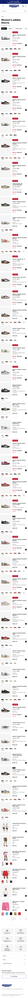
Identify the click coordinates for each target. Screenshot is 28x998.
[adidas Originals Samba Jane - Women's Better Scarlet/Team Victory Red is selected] (2, 645)
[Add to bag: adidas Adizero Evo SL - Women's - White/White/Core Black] (26, 731)
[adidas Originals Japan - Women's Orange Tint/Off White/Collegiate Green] (15, 663)
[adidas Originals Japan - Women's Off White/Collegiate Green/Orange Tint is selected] (2, 361)
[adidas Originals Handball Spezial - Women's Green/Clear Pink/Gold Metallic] (19, 158)
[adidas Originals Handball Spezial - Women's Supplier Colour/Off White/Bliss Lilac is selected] (2, 799)
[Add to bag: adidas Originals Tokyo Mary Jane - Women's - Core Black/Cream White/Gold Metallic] (26, 413)
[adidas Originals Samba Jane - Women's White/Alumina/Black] (11, 532)
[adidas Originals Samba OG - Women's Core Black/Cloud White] (11, 49)
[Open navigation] (3, 6)
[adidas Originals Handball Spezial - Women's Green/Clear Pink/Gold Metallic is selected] (2, 592)
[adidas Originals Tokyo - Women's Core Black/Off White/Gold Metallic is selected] (2, 92)
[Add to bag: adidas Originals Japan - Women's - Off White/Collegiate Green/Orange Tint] (26, 358)
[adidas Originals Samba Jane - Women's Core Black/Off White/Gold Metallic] (6, 230)
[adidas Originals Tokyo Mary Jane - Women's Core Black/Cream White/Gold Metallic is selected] (2, 417)
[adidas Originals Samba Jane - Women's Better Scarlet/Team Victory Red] (11, 230)
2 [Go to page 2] (15, 919)
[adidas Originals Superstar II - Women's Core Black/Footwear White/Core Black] (6, 435)
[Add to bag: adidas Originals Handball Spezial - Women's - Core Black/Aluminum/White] (26, 567)
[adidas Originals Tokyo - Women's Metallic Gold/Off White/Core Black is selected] (2, 748)
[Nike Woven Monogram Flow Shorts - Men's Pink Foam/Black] (6, 881)
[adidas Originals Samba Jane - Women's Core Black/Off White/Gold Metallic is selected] (2, 532)
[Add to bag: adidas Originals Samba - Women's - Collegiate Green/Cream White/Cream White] (26, 212)
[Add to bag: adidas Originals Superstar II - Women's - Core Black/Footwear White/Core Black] (26, 395)
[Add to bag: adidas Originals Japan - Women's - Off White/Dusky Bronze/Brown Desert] (26, 659)
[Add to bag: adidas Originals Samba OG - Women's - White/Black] (26, 45)
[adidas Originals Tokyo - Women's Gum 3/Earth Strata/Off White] (11, 92)
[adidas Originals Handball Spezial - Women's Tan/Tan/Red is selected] (2, 251)
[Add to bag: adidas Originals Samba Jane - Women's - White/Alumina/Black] (26, 226)
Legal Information (14, 963)
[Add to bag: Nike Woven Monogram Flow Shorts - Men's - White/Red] (26, 878)
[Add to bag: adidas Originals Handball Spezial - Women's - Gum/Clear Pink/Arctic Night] (26, 550)
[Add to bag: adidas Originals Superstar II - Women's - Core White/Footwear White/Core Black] (26, 432)
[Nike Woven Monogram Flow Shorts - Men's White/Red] (11, 864)
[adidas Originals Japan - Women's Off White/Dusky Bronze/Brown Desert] (11, 361)
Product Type (19, 28)
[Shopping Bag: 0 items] (25, 6)
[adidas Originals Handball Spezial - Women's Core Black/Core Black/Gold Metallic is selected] (2, 699)
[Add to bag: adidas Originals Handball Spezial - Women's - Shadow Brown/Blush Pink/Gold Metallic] (26, 624)
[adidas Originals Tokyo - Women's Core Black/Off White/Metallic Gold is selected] (2, 135)
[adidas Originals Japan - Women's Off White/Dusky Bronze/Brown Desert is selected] (2, 663)
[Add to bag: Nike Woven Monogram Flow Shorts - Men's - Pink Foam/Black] (26, 860)
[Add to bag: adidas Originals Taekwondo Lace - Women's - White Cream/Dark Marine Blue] (26, 763)
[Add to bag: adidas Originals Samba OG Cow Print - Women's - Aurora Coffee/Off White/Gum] (26, 304)
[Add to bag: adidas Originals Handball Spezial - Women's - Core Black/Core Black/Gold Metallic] (26, 696)
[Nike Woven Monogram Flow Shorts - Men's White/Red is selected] (2, 881)
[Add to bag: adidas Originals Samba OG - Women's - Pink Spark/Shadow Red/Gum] (26, 470)
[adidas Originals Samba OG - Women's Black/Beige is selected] (2, 70)
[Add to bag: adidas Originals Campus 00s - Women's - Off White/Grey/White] (26, 379)
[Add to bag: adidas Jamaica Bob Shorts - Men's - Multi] (26, 846)
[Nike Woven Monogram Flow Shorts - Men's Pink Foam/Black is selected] (2, 864)
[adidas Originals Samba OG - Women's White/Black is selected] (2, 49)
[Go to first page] (2, 919)
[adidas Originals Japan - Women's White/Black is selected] (2, 681)
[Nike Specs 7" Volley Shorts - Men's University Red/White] (19, 914)
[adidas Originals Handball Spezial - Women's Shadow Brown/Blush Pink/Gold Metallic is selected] (2, 627)
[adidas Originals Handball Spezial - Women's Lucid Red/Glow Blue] (15, 158)
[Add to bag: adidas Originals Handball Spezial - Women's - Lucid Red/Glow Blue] (26, 492)
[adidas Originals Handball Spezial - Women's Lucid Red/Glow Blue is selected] (2, 495)
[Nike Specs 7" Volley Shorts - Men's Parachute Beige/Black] (15, 914)
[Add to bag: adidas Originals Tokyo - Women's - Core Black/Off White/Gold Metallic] (26, 88)
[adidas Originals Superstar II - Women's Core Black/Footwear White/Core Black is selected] (2, 398)
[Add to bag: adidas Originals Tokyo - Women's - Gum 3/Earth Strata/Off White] (26, 336)
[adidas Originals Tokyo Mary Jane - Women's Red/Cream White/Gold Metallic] (6, 417)
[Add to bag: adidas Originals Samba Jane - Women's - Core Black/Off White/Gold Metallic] (26, 528)
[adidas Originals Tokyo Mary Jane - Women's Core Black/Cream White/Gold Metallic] (6, 817)
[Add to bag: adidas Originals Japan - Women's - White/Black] (26, 677)
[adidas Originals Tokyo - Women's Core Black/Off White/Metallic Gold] (15, 92)
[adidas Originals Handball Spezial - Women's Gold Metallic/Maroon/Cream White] (15, 251)
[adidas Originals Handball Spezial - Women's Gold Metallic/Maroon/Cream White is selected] (2, 158)
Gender (11, 28)
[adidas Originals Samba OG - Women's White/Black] (11, 70)
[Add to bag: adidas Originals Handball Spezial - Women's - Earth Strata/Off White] (26, 319)
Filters (4, 28)
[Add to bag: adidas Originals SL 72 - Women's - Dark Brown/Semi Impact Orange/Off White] (26, 269)
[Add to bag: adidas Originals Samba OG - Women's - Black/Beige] (26, 67)
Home (2, 16)
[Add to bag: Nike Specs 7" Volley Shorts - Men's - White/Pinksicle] (26, 910)
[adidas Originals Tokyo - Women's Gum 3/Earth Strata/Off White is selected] (2, 340)
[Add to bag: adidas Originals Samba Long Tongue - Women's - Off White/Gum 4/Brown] (26, 511)
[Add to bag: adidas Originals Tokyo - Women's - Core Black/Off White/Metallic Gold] (26, 131)
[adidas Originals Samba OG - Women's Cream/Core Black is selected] (2, 113)
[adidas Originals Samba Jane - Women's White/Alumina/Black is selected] (2, 230)
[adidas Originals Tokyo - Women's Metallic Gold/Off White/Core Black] (6, 92)
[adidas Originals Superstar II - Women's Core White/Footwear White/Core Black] (6, 398)
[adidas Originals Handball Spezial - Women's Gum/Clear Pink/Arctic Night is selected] (2, 553)
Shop (14, 959)
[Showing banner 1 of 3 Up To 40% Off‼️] (14, 2)
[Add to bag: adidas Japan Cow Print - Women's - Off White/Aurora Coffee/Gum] (26, 286)
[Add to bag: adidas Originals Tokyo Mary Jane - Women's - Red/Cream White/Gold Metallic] (26, 814)
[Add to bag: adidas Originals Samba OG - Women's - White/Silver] (26, 176)
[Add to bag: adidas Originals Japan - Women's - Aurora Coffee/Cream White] (26, 777)
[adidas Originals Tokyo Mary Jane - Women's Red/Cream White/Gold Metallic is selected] (2, 817)
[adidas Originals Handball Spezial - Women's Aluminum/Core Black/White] (6, 158)
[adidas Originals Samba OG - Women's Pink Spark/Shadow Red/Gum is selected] (2, 474)
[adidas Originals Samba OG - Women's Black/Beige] (19, 49)
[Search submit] (25, 11)
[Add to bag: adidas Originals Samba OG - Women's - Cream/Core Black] (26, 110)
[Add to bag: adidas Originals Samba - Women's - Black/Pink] (26, 716)
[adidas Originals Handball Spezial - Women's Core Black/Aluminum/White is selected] (2, 571)
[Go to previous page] (7, 919)
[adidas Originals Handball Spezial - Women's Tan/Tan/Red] (11, 158)
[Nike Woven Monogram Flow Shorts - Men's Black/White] (6, 864)
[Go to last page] (26, 919)
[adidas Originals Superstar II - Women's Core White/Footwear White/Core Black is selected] (2, 435)
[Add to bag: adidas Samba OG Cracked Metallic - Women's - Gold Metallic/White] (26, 194)
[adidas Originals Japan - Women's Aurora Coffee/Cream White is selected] (2, 781)
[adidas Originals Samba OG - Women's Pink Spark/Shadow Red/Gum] (15, 49)
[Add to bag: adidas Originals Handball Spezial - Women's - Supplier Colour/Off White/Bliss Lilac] (26, 796)
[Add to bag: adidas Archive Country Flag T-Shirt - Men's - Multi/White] (26, 896)
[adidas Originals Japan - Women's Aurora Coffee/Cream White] (6, 361)
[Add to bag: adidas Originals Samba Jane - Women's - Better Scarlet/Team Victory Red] (26, 642)
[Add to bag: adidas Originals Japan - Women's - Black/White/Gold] (26, 452)
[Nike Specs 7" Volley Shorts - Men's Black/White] (11, 914)
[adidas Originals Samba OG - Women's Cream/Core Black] (6, 49)
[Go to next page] (21, 919)
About (14, 955)
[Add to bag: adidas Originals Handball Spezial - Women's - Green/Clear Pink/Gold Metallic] (26, 589)
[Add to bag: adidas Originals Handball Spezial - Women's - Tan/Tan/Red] (26, 248)
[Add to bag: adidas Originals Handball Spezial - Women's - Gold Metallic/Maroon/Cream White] (26, 154)
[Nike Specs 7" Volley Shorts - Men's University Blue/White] (6, 914)
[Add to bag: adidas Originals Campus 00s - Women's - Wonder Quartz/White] (26, 609)
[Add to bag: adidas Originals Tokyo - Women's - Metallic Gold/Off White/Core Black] (26, 745)
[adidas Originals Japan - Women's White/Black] (15, 361)
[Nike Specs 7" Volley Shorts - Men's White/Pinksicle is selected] (2, 914)
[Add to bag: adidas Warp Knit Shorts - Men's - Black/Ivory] (26, 831)
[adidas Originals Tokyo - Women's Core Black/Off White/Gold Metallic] (15, 135)
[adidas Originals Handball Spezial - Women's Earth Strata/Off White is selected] (2, 322)
